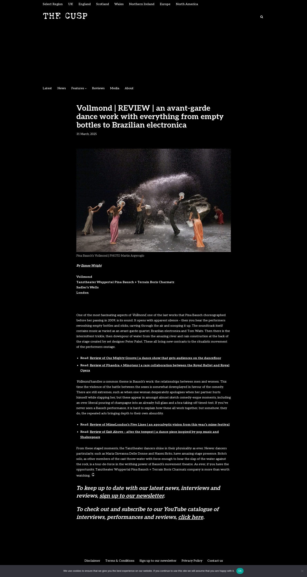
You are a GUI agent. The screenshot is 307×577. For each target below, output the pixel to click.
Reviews (98, 88)
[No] (302, 571)
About (129, 88)
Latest (47, 88)
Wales (119, 4)
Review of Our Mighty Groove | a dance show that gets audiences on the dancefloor (155, 359)
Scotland (102, 4)
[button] (86, 88)
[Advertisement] (153, 54)
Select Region (53, 4)
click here (190, 518)
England (85, 4)
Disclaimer (91, 562)
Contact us (216, 562)
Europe (165, 4)
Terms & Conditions (119, 562)
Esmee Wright (91, 266)
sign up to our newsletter (131, 497)
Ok (240, 570)
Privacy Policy (192, 562)
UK (70, 4)
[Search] (261, 16)
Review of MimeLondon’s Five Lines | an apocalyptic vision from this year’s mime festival (160, 426)
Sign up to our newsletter (157, 562)
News (61, 88)
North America (188, 4)
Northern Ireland (142, 4)
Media (114, 88)
